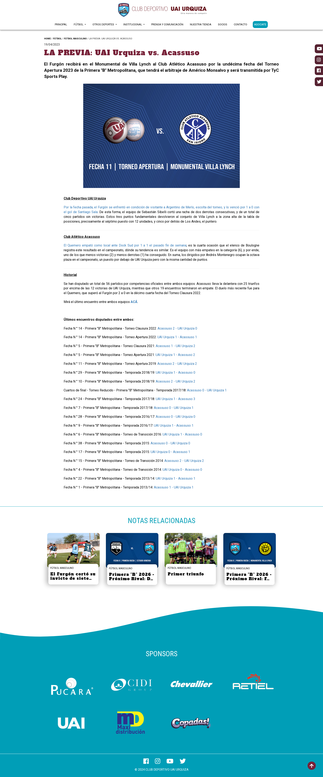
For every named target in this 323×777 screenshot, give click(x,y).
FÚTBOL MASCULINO (75, 38)
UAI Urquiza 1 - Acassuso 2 (175, 355)
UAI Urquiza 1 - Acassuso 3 (175, 399)
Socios (222, 24)
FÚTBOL (57, 38)
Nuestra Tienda (200, 24)
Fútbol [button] (79, 24)
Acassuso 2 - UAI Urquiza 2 (177, 364)
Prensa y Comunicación (167, 24)
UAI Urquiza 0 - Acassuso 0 (182, 470)
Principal (61, 24)
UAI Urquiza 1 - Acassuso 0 (175, 372)
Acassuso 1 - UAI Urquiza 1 (173, 487)
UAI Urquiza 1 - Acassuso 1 (177, 337)
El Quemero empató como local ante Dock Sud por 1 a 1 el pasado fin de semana (125, 245)
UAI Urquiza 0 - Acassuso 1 (170, 452)
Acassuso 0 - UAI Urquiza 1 (207, 390)
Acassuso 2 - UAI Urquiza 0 (177, 328)
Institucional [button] (133, 24)
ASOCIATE (260, 24)
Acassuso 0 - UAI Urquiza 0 (175, 417)
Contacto (240, 24)
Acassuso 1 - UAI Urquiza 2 (175, 346)
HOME (47, 38)
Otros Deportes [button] (103, 24)
